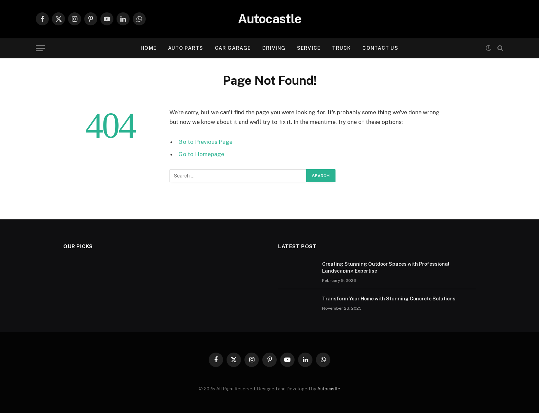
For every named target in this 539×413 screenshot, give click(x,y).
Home (148, 48)
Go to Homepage (201, 154)
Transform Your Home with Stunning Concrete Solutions (388, 298)
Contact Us (380, 48)
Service (308, 48)
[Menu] (40, 48)
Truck (341, 48)
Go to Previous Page (205, 141)
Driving (273, 48)
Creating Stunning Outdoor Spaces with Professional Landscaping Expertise (386, 267)
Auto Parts (185, 48)
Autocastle (328, 388)
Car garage (233, 48)
